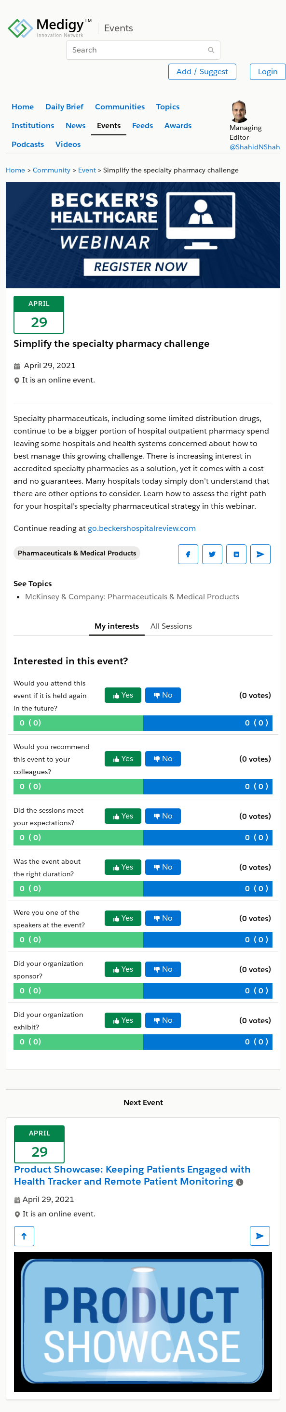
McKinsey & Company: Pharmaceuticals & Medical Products (132, 597)
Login (268, 71)
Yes (123, 695)
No (163, 695)
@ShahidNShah (255, 147)
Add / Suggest (202, 71)
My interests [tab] (117, 626)
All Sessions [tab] (171, 626)
